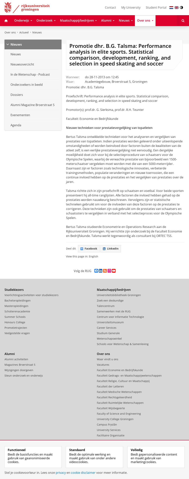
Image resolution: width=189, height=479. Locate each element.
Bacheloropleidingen (18, 300)
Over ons (10, 32)
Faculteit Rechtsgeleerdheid (114, 397)
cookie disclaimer (83, 473)
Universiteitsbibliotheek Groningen (119, 295)
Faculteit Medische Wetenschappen (119, 392)
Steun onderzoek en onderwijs (24, 375)
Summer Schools (15, 317)
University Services (109, 430)
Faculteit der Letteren (110, 386)
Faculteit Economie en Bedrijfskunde (120, 370)
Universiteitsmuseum (110, 322)
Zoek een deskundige (110, 300)
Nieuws (37, 32)
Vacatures (103, 364)
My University (130, 7)
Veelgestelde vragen (17, 333)
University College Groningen (115, 419)
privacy (61, 473)
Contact (110, 7)
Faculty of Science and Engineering (119, 413)
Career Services (106, 327)
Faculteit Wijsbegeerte (111, 408)
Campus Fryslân (107, 424)
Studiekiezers (14, 290)
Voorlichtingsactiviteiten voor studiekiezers (31, 295)
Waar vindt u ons (107, 359)
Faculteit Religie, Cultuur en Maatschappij (123, 381)
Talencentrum (106, 306)
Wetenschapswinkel (109, 338)
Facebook (88, 248)
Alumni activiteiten (16, 359)
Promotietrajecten (16, 327)
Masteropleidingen (16, 306)
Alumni (10, 354)
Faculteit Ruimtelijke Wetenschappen (120, 403)
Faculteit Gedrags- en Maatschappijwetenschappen (129, 375)
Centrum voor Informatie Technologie (120, 317)
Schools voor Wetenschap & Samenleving (123, 344)
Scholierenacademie (17, 311)
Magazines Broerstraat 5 (20, 364)
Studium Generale (108, 333)
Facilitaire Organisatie (110, 435)
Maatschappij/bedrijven (114, 290)
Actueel (24, 32)
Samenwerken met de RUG (114, 311)
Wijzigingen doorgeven (19, 370)
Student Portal (156, 7)
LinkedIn (110, 248)
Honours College (15, 322)
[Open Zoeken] (183, 20)
